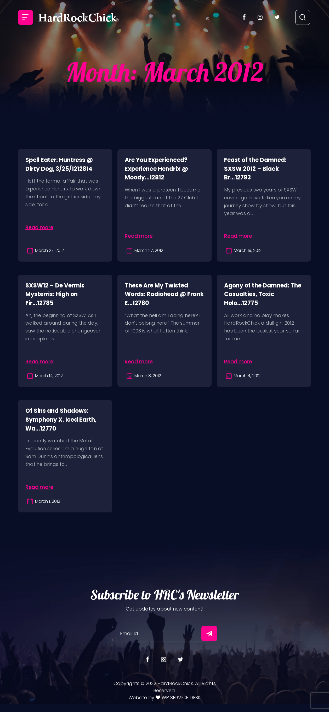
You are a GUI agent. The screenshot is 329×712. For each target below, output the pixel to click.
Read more (41, 226)
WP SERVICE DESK (180, 705)
